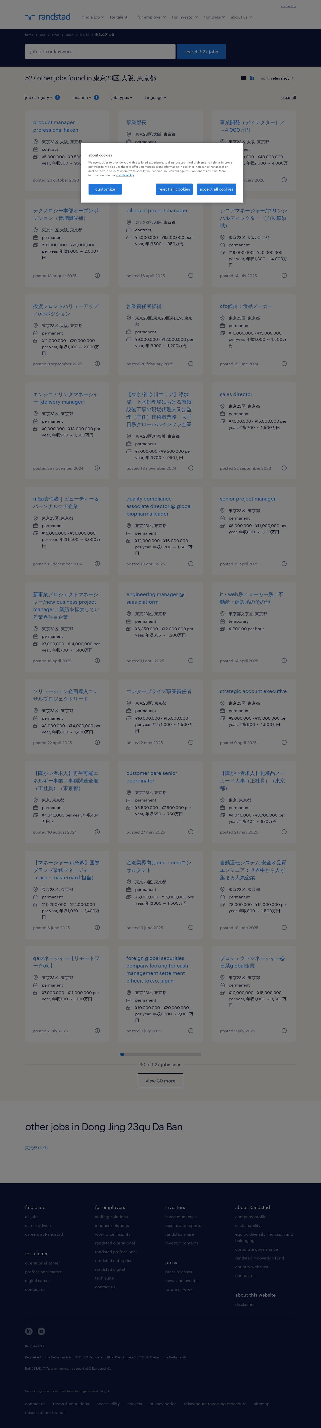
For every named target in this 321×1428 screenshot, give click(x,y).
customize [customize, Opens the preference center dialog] (105, 189)
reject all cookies (174, 189)
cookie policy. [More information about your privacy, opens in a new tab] (125, 175)
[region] (162, 173)
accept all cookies (216, 189)
